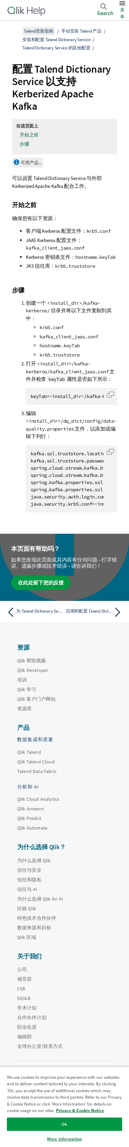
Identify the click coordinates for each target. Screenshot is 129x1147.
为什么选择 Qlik (34, 860)
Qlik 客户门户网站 (36, 699)
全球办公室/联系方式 (40, 1046)
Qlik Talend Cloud (36, 762)
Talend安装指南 (38, 31)
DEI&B (23, 998)
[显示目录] (14, 30)
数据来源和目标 (34, 928)
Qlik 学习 (26, 689)
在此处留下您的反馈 (41, 582)
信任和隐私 (29, 880)
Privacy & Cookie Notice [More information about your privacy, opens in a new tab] (80, 1110)
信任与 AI (27, 889)
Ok (64, 1124)
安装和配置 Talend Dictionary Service (56, 40)
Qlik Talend (29, 752)
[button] (110, 394)
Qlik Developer (32, 670)
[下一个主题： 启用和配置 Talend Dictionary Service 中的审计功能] (95, 612)
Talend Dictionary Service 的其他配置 (56, 48)
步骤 (24, 144)
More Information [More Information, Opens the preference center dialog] (64, 1139)
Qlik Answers (30, 809)
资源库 (24, 708)
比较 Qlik (26, 908)
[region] (64, 1106)
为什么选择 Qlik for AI (40, 899)
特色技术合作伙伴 (36, 918)
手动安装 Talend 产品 (81, 31)
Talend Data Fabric (36, 771)
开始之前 (29, 135)
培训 (22, 680)
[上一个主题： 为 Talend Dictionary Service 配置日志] (34, 612)
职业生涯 (27, 1027)
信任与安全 (29, 870)
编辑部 (24, 1037)
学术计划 (27, 1008)
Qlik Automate (32, 828)
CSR (21, 989)
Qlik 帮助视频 (31, 660)
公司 (22, 969)
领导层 (24, 979)
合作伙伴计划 (31, 1017)
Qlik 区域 (26, 937)
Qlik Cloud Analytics (38, 799)
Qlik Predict (29, 818)
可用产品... (31, 163)
